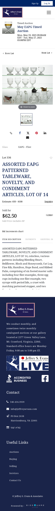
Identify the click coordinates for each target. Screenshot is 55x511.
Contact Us (15, 480)
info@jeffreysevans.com (21, 409)
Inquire (49, 201)
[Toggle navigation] (49, 12)
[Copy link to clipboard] (11, 133)
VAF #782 (13, 427)
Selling (13, 466)
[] (49, 215)
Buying (13, 459)
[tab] (11, 240)
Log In (47, 3)
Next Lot (47, 52)
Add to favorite (51, 158)
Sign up (35, 3)
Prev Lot (8, 53)
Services (13, 473)
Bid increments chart (12, 231)
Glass (5, 146)
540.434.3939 (15, 401)
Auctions (14, 451)
